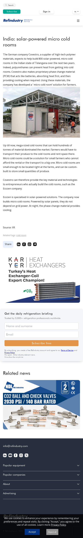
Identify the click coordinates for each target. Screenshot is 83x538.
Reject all (52, 532)
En (75, 11)
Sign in (46, 11)
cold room (21, 235)
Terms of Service (67, 350)
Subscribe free (41, 343)
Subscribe (12, 11)
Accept (32, 531)
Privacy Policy (10, 352)
